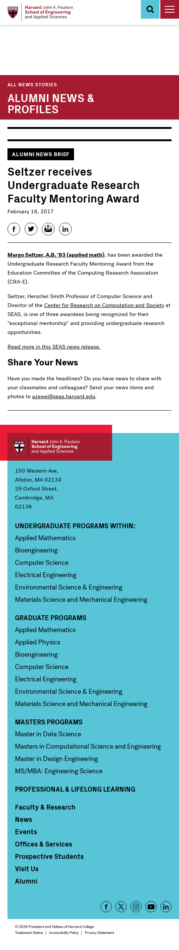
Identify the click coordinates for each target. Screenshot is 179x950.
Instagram (136, 906)
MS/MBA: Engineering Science (58, 771)
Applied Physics (37, 642)
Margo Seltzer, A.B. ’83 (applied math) (56, 255)
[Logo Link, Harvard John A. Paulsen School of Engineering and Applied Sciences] (40, 12)
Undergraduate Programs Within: (75, 525)
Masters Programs (49, 721)
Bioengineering (36, 550)
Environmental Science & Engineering (68, 587)
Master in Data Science (48, 734)
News (23, 819)
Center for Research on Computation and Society (104, 305)
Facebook (106, 906)
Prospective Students (49, 856)
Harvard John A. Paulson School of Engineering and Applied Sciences (59, 447)
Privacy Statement (99, 932)
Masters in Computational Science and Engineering (88, 746)
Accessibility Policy (64, 932)
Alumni (26, 881)
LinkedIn (166, 906)
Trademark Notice (29, 932)
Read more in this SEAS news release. (54, 346)
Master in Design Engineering (56, 758)
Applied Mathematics (45, 538)
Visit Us (26, 868)
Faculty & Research (45, 807)
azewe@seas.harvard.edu (63, 396)
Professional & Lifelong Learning (75, 789)
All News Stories (32, 84)
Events (26, 831)
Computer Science (41, 562)
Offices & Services (43, 844)
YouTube (151, 906)
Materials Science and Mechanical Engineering (81, 599)
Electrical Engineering (45, 575)
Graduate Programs (50, 617)
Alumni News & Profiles (50, 102)
